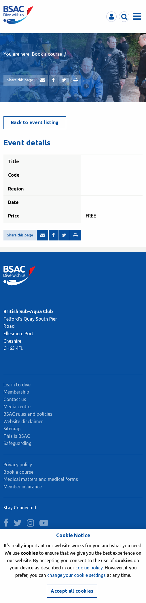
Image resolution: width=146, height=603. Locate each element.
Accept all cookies (72, 591)
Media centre (17, 406)
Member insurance (22, 486)
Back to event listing (35, 122)
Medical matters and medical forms (40, 479)
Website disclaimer (23, 421)
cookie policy (89, 567)
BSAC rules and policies (27, 414)
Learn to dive (17, 384)
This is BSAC (16, 436)
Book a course (47, 54)
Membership (16, 391)
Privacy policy (17, 464)
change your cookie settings (76, 575)
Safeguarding (17, 443)
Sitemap (11, 428)
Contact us (14, 399)
